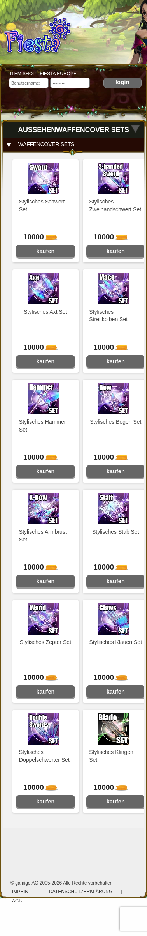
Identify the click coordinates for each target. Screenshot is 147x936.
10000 (37, 237)
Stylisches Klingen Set (111, 756)
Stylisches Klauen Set (115, 642)
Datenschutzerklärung (81, 891)
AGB (17, 901)
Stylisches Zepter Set (45, 642)
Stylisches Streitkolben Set (108, 316)
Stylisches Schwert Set (42, 205)
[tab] (74, 145)
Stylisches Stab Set (115, 532)
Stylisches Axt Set (45, 312)
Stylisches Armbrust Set (43, 536)
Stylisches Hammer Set (42, 426)
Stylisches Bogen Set (115, 422)
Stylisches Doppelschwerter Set (44, 756)
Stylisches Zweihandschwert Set (115, 205)
